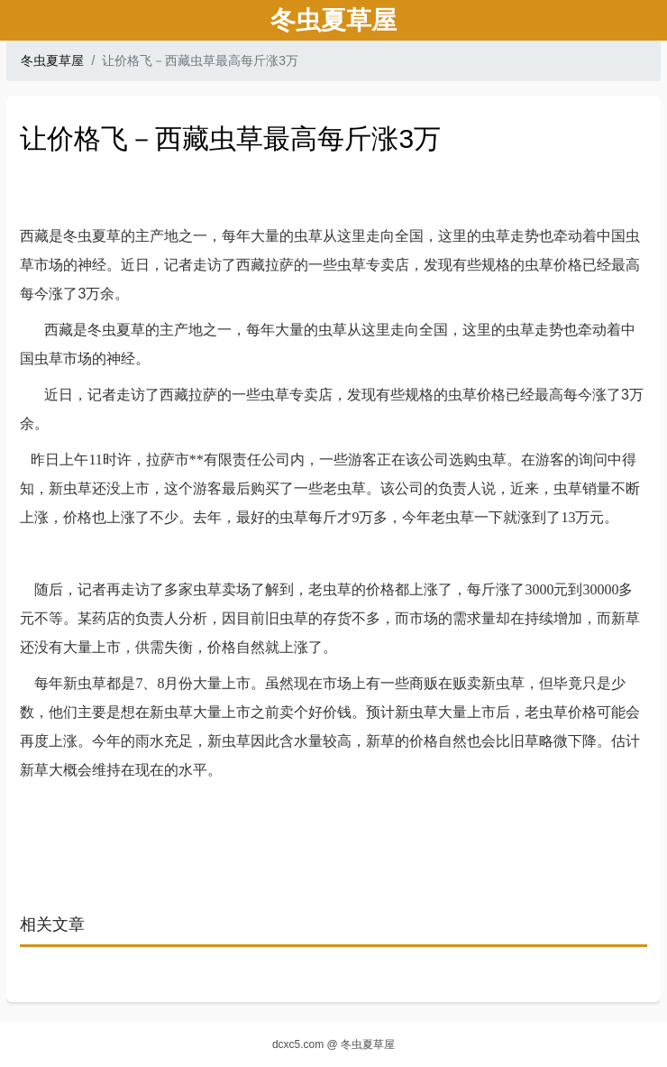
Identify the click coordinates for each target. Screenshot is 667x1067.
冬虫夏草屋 (52, 60)
